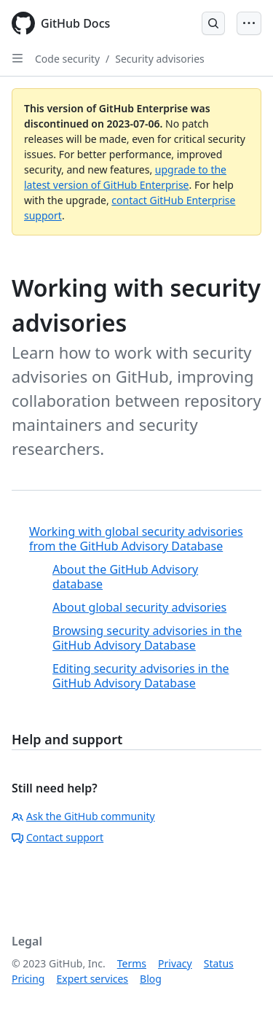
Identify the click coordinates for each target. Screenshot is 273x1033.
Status (219, 963)
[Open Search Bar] (213, 23)
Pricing (28, 979)
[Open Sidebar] (17, 58)
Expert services (92, 979)
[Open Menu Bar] (249, 23)
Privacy (175, 963)
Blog (151, 979)
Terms (131, 963)
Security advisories (160, 59)
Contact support (57, 837)
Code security (67, 59)
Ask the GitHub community (83, 816)
